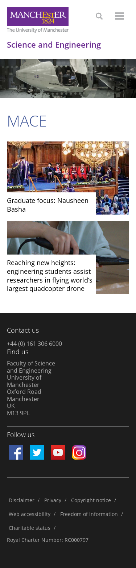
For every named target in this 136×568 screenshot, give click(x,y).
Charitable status (29, 527)
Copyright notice (91, 500)
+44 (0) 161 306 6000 (34, 344)
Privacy (52, 500)
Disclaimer (21, 500)
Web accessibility (29, 514)
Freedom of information (89, 514)
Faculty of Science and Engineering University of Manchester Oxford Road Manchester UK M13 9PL (31, 388)
